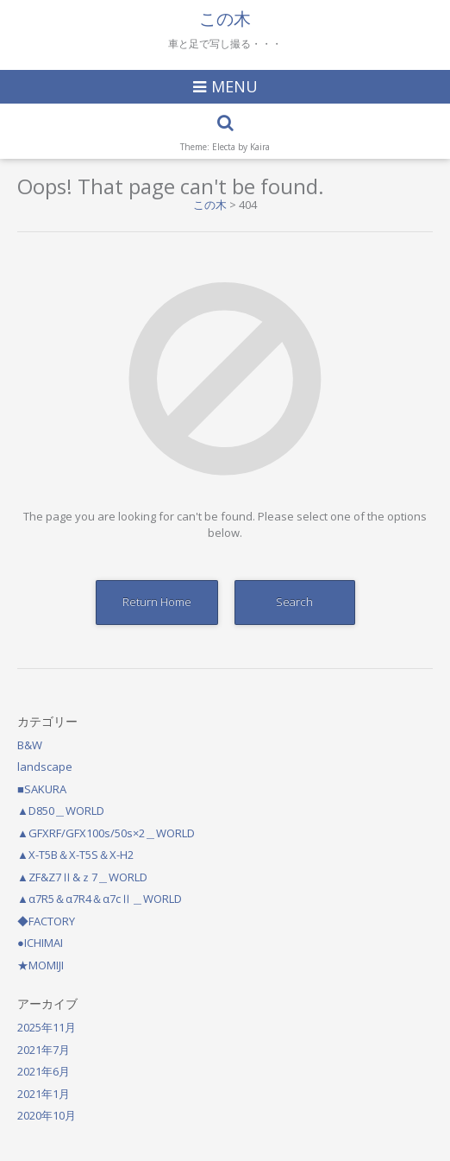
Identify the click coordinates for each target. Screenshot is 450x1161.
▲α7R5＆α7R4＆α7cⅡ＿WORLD (99, 898)
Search (294, 601)
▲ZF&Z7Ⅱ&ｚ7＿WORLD (82, 877)
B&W (29, 745)
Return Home (156, 601)
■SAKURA (41, 789)
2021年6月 (43, 1071)
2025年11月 (46, 1027)
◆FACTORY (46, 921)
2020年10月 (46, 1115)
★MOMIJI (40, 965)
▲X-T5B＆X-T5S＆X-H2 (75, 854)
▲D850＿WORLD (60, 810)
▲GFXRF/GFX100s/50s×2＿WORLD (106, 833)
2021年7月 (43, 1049)
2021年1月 (43, 1093)
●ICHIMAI (40, 942)
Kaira (260, 147)
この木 (225, 19)
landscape (44, 766)
